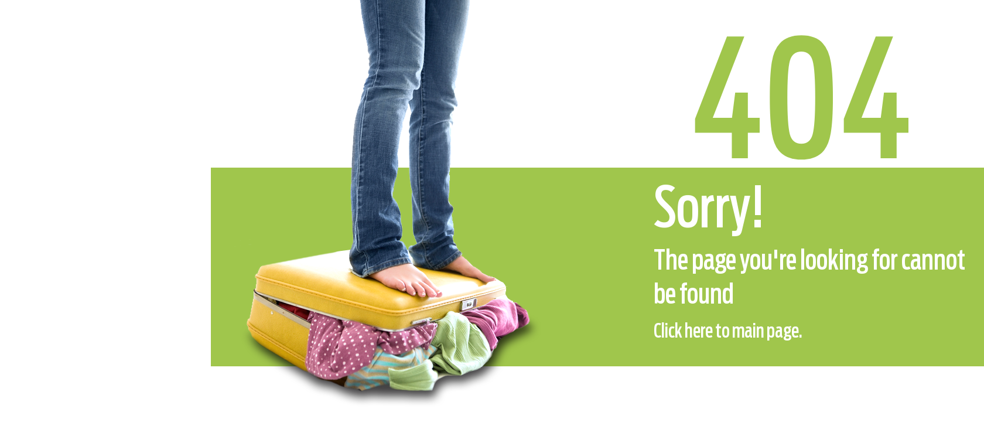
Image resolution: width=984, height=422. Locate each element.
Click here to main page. (728, 332)
